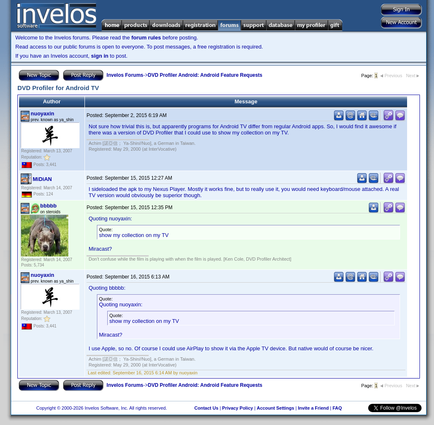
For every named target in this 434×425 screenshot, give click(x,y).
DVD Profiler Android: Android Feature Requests (205, 75)
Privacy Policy (237, 407)
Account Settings (275, 407)
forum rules (146, 37)
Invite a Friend (313, 407)
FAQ (337, 407)
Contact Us (206, 407)
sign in (99, 56)
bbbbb (48, 206)
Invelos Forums (124, 75)
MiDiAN (42, 179)
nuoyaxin (42, 113)
